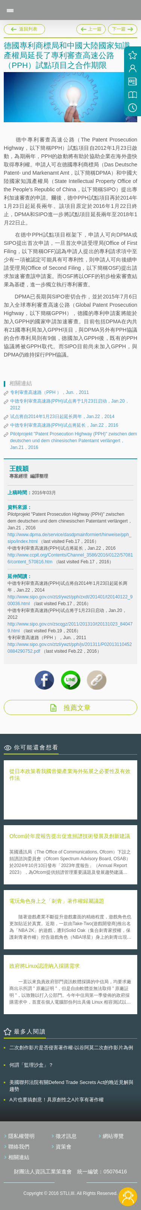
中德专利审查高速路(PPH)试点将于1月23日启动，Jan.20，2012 (69, 404)
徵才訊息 (66, 1136)
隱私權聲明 (21, 1136)
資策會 (63, 1147)
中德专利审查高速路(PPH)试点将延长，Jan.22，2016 (64, 425)
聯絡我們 (18, 1147)
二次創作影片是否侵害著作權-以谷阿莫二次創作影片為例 (71, 1047)
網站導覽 (113, 1136)
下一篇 (122, 28)
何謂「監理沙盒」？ (31, 1065)
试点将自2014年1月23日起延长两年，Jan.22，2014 (62, 416)
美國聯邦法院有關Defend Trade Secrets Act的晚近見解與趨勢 (71, 1085)
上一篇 (91, 28)
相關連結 (18, 1157)
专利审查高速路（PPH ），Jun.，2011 (49, 392)
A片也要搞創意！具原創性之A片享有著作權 (56, 1099)
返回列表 (28, 29)
